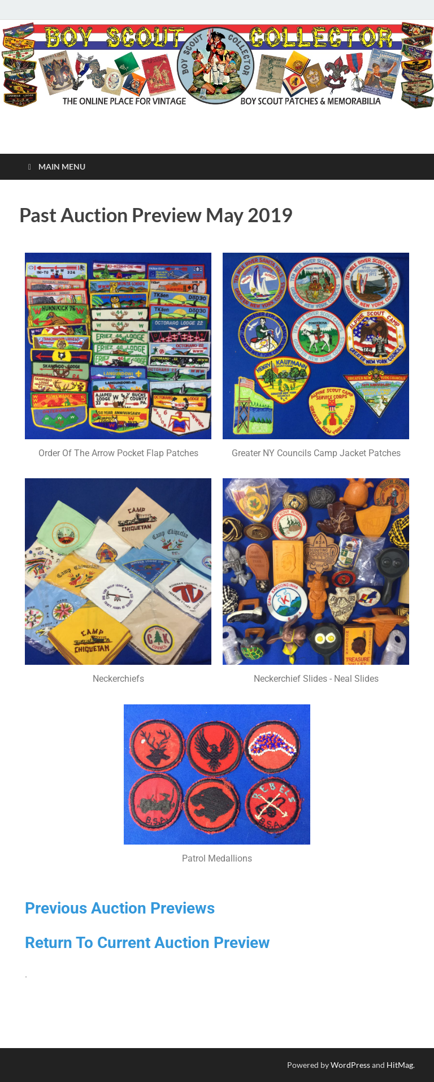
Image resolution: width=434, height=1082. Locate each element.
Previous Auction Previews (120, 908)
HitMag (400, 1065)
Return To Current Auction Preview (147, 942)
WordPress (350, 1065)
